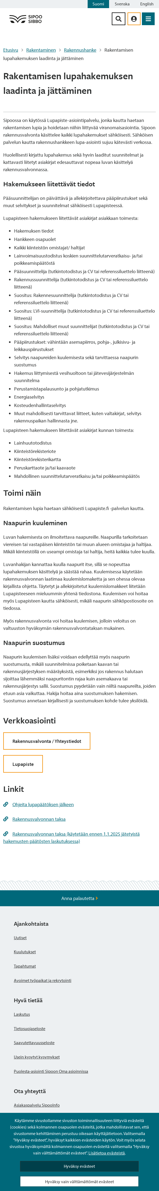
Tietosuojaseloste (29, 1028)
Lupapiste (23, 764)
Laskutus (22, 1014)
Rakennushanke (80, 50)
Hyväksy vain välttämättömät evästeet (79, 1181)
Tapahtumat (25, 966)
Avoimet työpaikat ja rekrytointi (42, 980)
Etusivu (10, 50)
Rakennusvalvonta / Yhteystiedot (46, 741)
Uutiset (20, 937)
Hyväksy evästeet (79, 1166)
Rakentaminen (41, 50)
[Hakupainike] (118, 18)
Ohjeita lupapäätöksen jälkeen (38, 804)
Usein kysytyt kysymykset (37, 1057)
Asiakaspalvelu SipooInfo (37, 1105)
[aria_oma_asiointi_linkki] (134, 18)
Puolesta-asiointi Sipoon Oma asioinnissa (51, 1071)
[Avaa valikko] (148, 18)
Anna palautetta (79, 898)
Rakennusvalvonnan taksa (34, 819)
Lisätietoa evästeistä (106, 1153)
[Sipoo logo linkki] (25, 22)
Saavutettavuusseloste (34, 1042)
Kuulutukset (25, 951)
